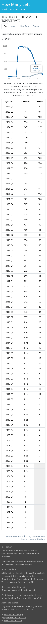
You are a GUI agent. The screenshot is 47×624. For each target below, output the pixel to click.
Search (4, 9)
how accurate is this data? (33, 539)
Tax (5, 26)
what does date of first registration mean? (25, 536)
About (23, 9)
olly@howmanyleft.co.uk (14, 617)
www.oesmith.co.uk (13, 620)
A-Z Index (14, 9)
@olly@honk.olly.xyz (13, 614)
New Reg (24, 26)
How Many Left (16, 4)
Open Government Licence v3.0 (26, 598)
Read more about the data (14, 587)
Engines (36, 26)
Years (13, 26)
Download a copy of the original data (19, 590)
